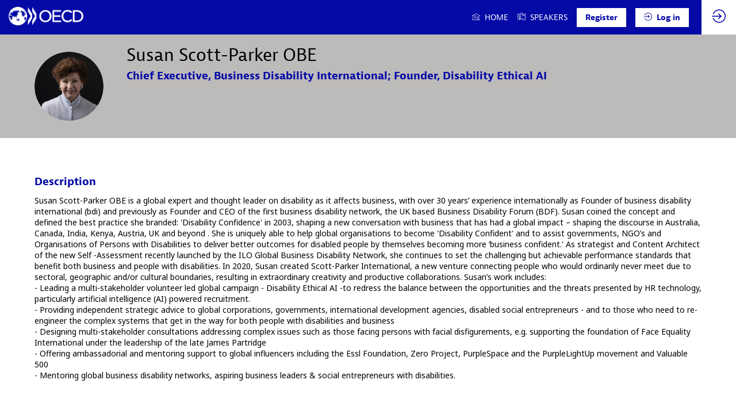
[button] (601, 17)
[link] (490, 17)
